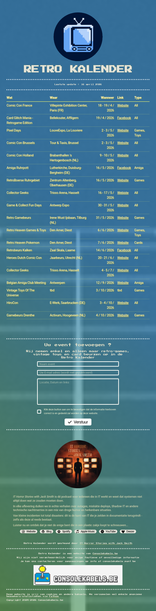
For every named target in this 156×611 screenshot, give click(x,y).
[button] (28, 531)
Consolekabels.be (105, 553)
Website (123, 105)
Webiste (123, 193)
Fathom (54, 596)
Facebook (124, 118)
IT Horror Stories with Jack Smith (106, 543)
